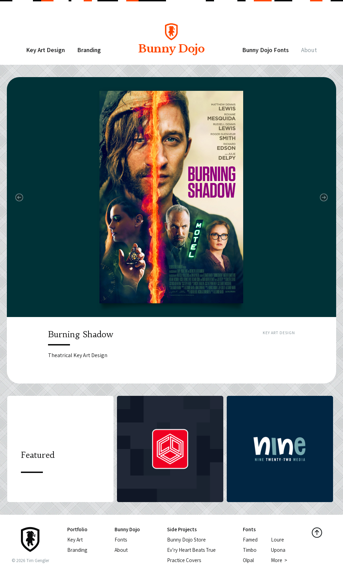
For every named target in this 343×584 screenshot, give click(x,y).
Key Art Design (45, 50)
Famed (250, 539)
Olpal (248, 560)
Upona (278, 550)
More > (279, 560)
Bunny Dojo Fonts (265, 50)
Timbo (250, 550)
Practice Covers (184, 560)
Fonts (121, 539)
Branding (89, 50)
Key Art (75, 539)
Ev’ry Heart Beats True (191, 550)
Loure (277, 539)
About (309, 50)
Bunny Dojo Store (186, 539)
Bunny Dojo (171, 43)
